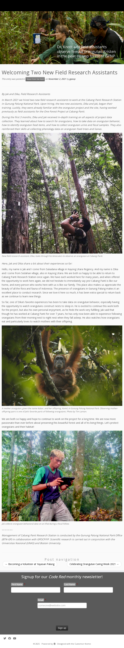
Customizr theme (83, 643)
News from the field (35, 79)
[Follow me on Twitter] (5, 638)
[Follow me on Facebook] (10, 638)
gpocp (72, 79)
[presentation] (26, 618)
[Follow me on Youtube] (15, 638)
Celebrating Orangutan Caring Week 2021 (94, 564)
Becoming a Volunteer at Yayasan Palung (29, 564)
